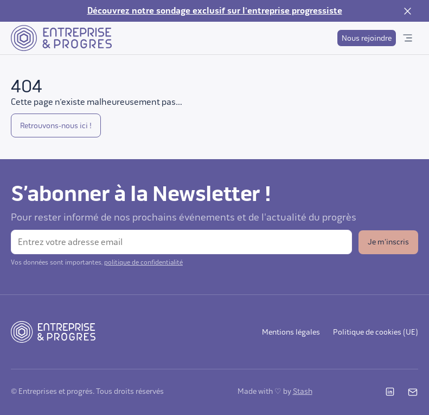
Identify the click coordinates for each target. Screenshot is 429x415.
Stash (302, 391)
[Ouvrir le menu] (407, 38)
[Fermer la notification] (407, 11)
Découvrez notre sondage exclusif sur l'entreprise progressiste (214, 10)
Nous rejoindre (367, 38)
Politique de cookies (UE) (375, 332)
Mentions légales (291, 332)
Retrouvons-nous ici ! (56, 125)
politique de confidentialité (143, 262)
